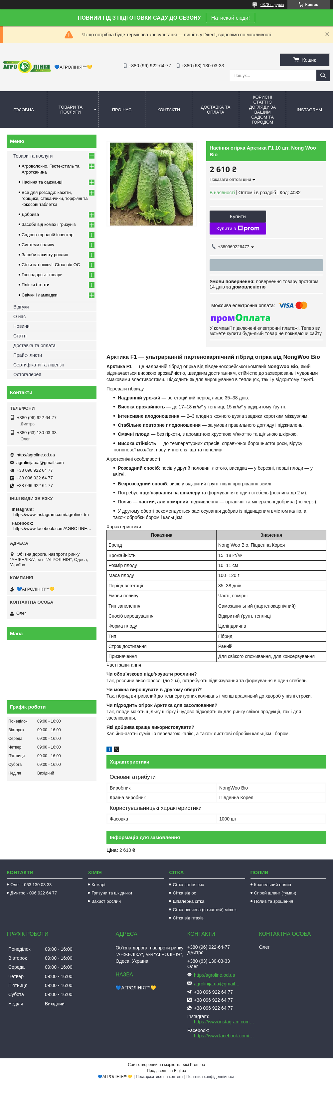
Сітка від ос (184, 892)
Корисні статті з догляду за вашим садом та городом (262, 110)
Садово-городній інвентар (48, 234)
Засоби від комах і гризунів (49, 224)
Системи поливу (38, 244)
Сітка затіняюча (188, 884)
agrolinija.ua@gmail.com (40, 462)
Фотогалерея (27, 374)
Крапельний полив (272, 884)
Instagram (309, 109)
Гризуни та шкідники (111, 892)
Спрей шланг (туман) (275, 892)
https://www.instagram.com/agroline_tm (51, 514)
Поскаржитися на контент (159, 1076)
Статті (20, 335)
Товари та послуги (71, 110)
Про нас (122, 109)
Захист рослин (106, 901)
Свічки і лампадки (40, 294)
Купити (238, 216)
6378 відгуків (272, 4)
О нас (19, 316)
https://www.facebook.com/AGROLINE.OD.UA (52, 528)
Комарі (98, 884)
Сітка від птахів (188, 917)
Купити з (237, 229)
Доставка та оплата (216, 110)
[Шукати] (323, 75)
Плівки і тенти (35, 284)
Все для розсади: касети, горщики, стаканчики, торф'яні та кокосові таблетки (54, 198)
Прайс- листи (27, 355)
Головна (23, 109)
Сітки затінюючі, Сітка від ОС (51, 264)
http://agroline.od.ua (36, 454)
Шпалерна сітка (188, 901)
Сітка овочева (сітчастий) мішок (204, 909)
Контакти (168, 109)
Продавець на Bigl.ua (166, 1070)
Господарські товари (42, 274)
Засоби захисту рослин (45, 254)
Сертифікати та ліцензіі (38, 364)
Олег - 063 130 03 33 (31, 884)
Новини (21, 326)
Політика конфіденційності (211, 1076)
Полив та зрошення (273, 901)
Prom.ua (197, 1064)
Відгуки (21, 306)
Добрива (30, 214)
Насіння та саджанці (42, 182)
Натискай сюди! (230, 18)
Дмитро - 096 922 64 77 (33, 892)
